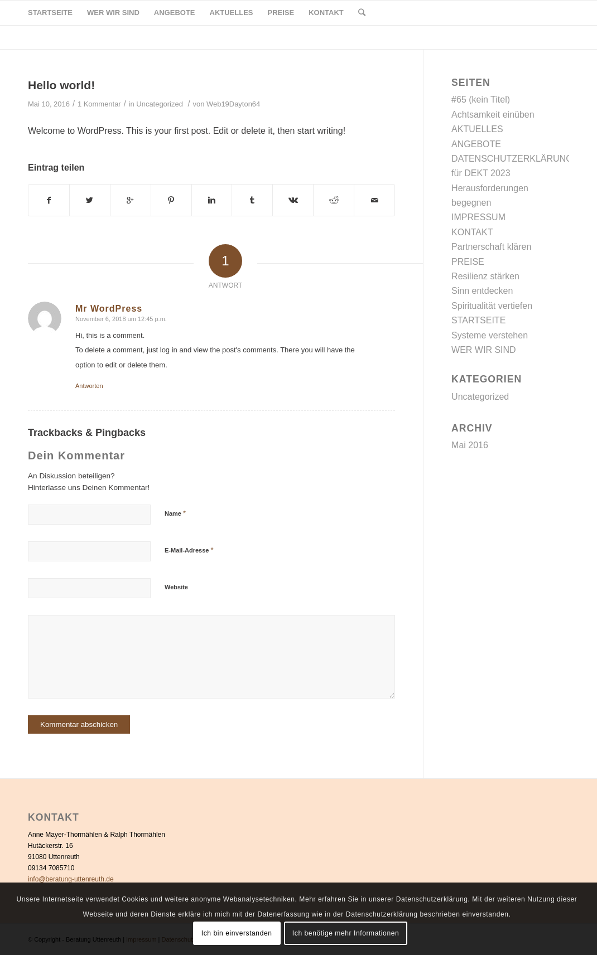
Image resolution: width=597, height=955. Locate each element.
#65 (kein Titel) (480, 99)
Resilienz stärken (485, 276)
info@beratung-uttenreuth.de (71, 879)
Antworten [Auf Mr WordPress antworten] (89, 385)
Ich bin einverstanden (236, 933)
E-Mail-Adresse (189, 550)
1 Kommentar (99, 104)
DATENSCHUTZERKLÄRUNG (512, 158)
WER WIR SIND (483, 350)
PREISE (467, 261)
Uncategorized (159, 104)
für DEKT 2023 (481, 173)
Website (176, 587)
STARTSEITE (478, 320)
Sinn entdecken (482, 290)
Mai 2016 (469, 445)
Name (175, 513)
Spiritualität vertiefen (491, 306)
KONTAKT (472, 232)
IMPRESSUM (478, 217)
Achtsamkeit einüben (493, 114)
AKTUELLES (477, 129)
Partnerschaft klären (491, 246)
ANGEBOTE (476, 144)
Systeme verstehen (489, 335)
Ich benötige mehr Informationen (345, 933)
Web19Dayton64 (233, 104)
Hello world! (61, 85)
